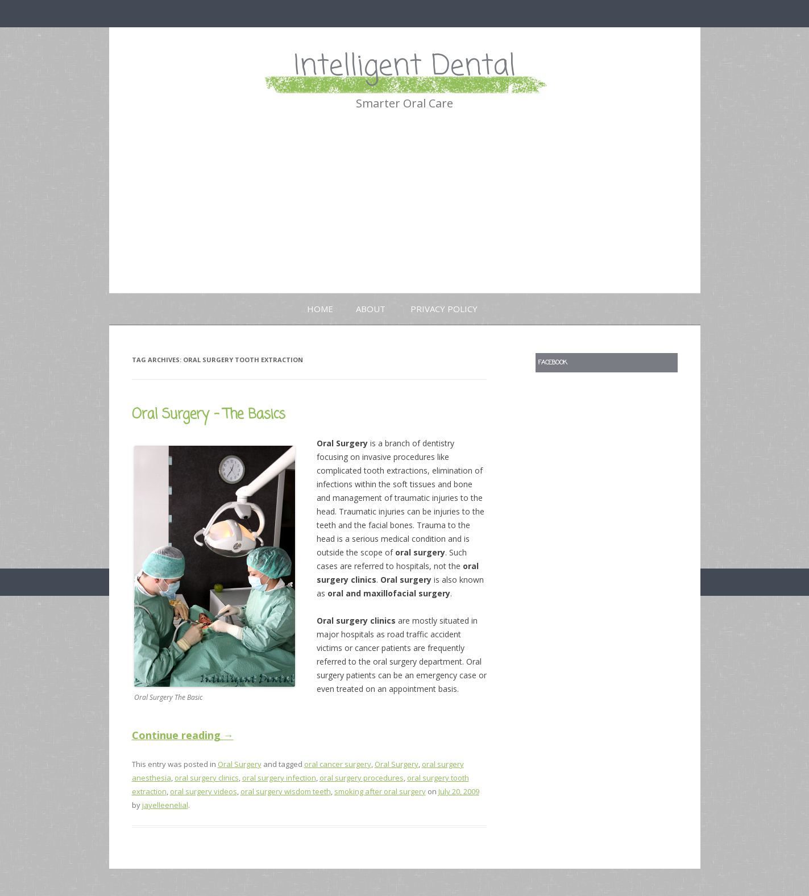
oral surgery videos (203, 791)
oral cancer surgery (337, 764)
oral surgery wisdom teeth (285, 791)
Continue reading (183, 735)
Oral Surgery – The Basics (208, 414)
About (370, 308)
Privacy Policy (444, 308)
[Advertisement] (405, 207)
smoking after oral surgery (380, 791)
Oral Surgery (240, 764)
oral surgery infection (279, 778)
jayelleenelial (165, 805)
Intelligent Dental (405, 66)
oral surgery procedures (362, 778)
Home (320, 308)
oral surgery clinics (207, 778)
